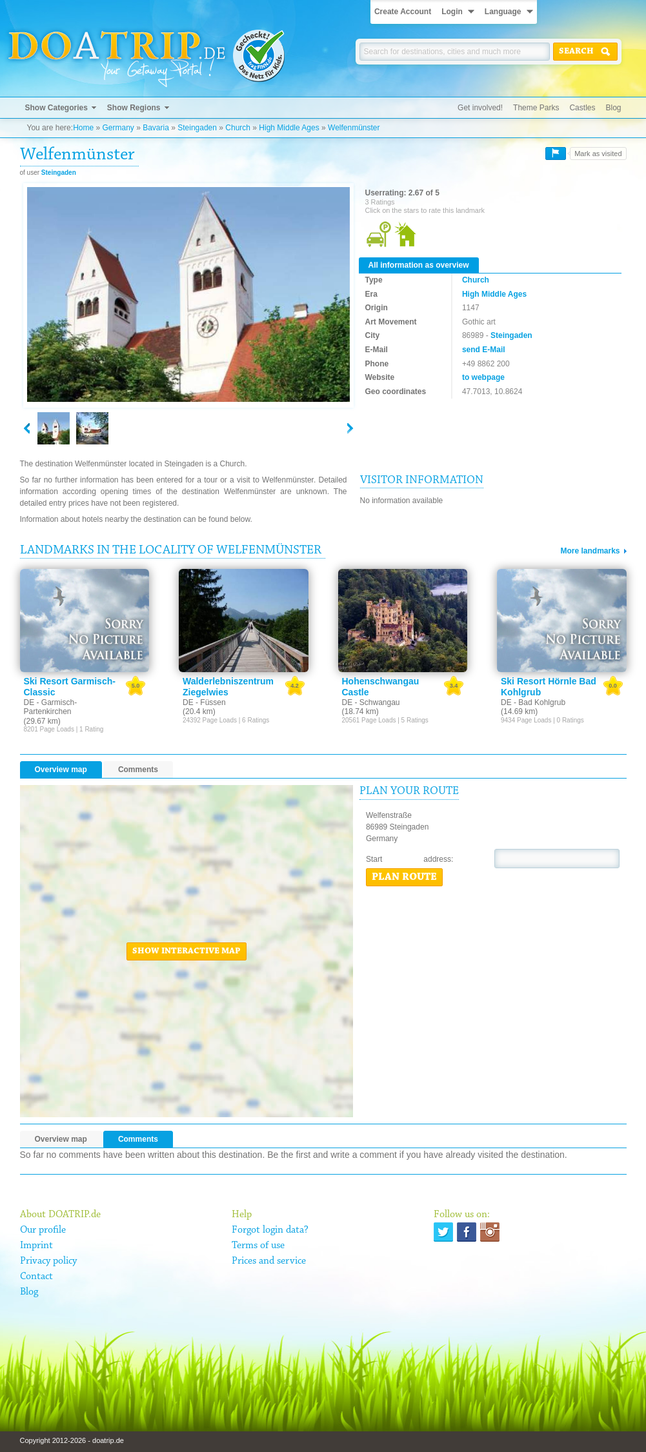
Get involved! (480, 107)
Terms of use (258, 1245)
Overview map (61, 769)
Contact (36, 1276)
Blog (613, 107)
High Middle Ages (289, 127)
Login (452, 11)
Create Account (402, 11)
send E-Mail (483, 349)
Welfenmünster (353, 127)
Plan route (404, 877)
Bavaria (156, 127)
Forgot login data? (270, 1230)
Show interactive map (186, 951)
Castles (582, 107)
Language (503, 11)
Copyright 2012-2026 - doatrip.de (72, 1440)
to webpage (483, 377)
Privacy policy (48, 1261)
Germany (118, 127)
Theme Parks (536, 107)
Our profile (43, 1230)
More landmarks (590, 550)
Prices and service (269, 1261)
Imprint (36, 1245)
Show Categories (56, 107)
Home (83, 127)
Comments (138, 769)
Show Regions (134, 107)
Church (237, 127)
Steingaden (197, 127)
